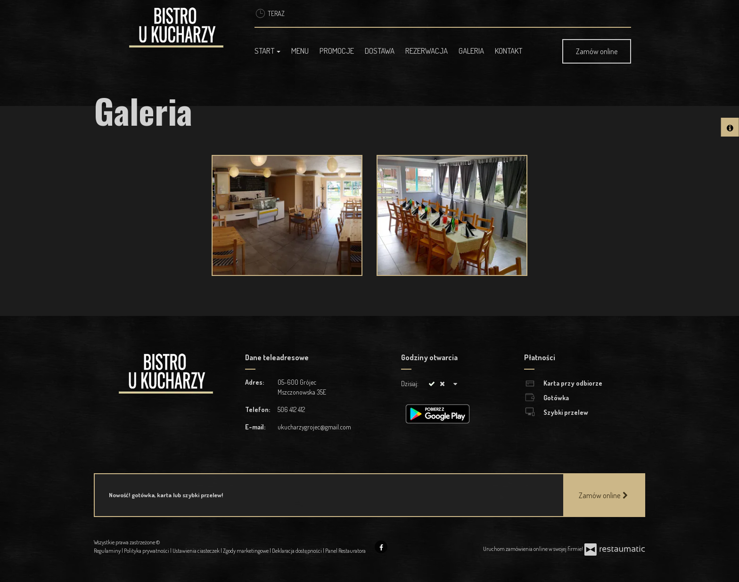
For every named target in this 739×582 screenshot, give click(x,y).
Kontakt (508, 51)
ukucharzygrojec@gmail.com (314, 427)
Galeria (471, 51)
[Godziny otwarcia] (455, 383)
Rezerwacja (426, 51)
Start (267, 51)
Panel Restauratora (345, 550)
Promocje (337, 51)
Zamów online (596, 51)
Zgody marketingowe (246, 550)
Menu (300, 51)
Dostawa (379, 51)
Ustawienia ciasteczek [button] (196, 550)
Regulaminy (108, 550)
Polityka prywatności (147, 550)
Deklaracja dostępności (297, 550)
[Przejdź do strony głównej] (179, 28)
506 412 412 (291, 409)
